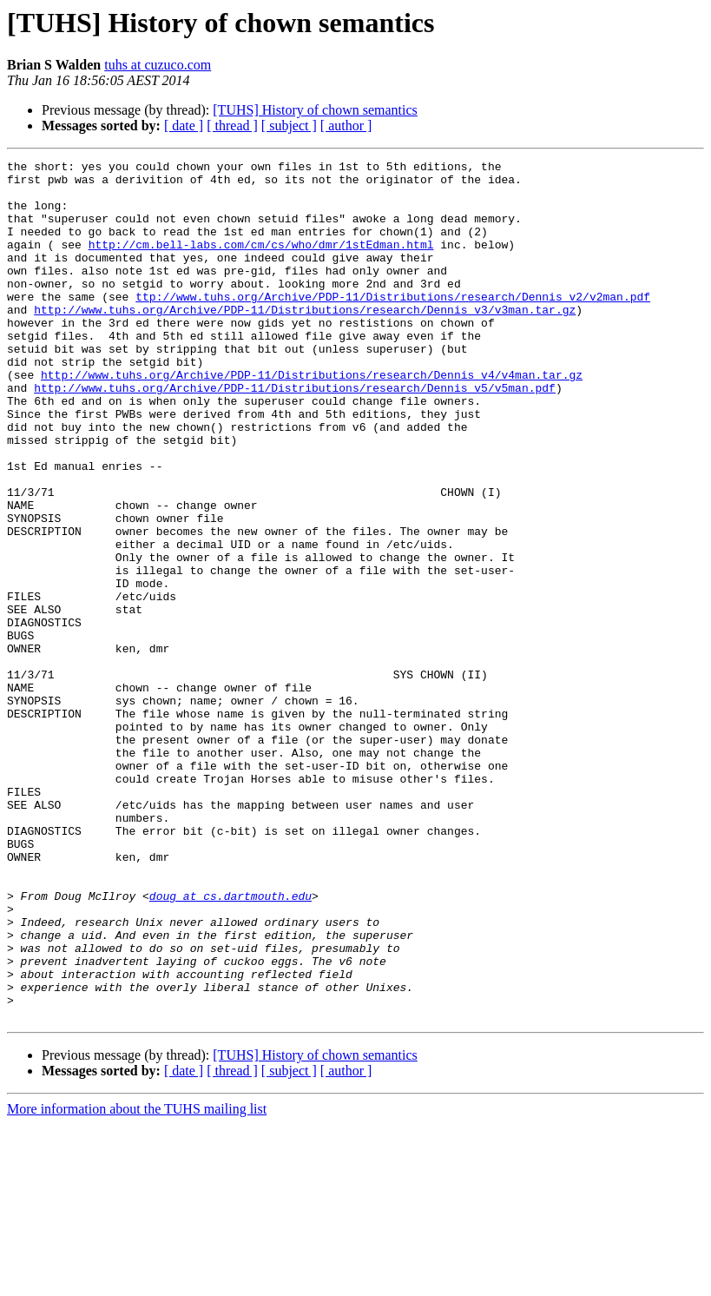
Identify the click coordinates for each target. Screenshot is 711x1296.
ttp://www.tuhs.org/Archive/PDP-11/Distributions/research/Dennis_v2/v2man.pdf (392, 325)
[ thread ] (232, 125)
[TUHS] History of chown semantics (315, 109)
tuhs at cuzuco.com (157, 64)
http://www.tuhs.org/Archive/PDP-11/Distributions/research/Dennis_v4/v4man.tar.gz (312, 418)
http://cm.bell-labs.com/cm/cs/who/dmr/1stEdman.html (261, 262)
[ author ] (346, 125)
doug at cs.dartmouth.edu (230, 1044)
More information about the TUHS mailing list (137, 1280)
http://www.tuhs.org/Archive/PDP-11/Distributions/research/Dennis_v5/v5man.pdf (295, 434)
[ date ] (183, 125)
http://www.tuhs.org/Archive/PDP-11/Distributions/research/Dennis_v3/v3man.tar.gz (305, 340)
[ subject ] (289, 125)
